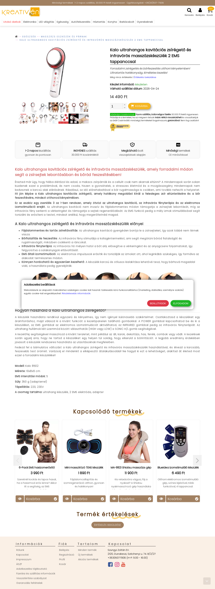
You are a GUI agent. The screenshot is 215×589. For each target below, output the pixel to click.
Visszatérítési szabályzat (31, 578)
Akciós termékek (88, 559)
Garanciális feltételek (29, 583)
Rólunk (20, 550)
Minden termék (87, 550)
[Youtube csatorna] (123, 565)
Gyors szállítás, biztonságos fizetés (153, 114)
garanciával (174, 120)
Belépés (64, 550)
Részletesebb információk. (76, 293)
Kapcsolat (22, 554)
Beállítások (158, 303)
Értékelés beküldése (145, 77)
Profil (62, 559)
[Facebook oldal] (110, 565)
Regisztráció (66, 554)
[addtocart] (139, 106)
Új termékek (85, 554)
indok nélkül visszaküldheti (168, 117)
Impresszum (23, 559)
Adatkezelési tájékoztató (31, 569)
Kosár (62, 564)
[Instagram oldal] (117, 565)
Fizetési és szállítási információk (35, 573)
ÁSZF (19, 564)
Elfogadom (180, 303)
